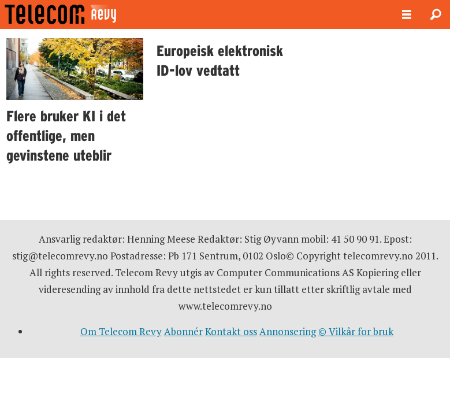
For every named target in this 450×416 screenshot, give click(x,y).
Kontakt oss (231, 331)
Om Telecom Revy (121, 331)
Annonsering (287, 331)
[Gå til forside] (91, 14)
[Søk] (435, 14)
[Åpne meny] (407, 14)
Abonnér (183, 331)
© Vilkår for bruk (355, 331)
